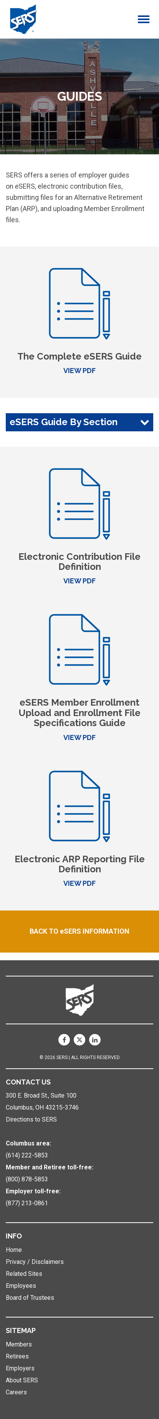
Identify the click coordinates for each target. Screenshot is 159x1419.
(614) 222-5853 (27, 1155)
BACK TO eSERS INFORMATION (79, 931)
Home (14, 1249)
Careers (16, 1392)
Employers (20, 1368)
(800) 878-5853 (27, 1179)
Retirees (17, 1356)
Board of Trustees (30, 1297)
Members (19, 1344)
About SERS (22, 1380)
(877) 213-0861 (27, 1203)
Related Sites (24, 1273)
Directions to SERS (31, 1119)
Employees (21, 1285)
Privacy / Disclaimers (35, 1261)
